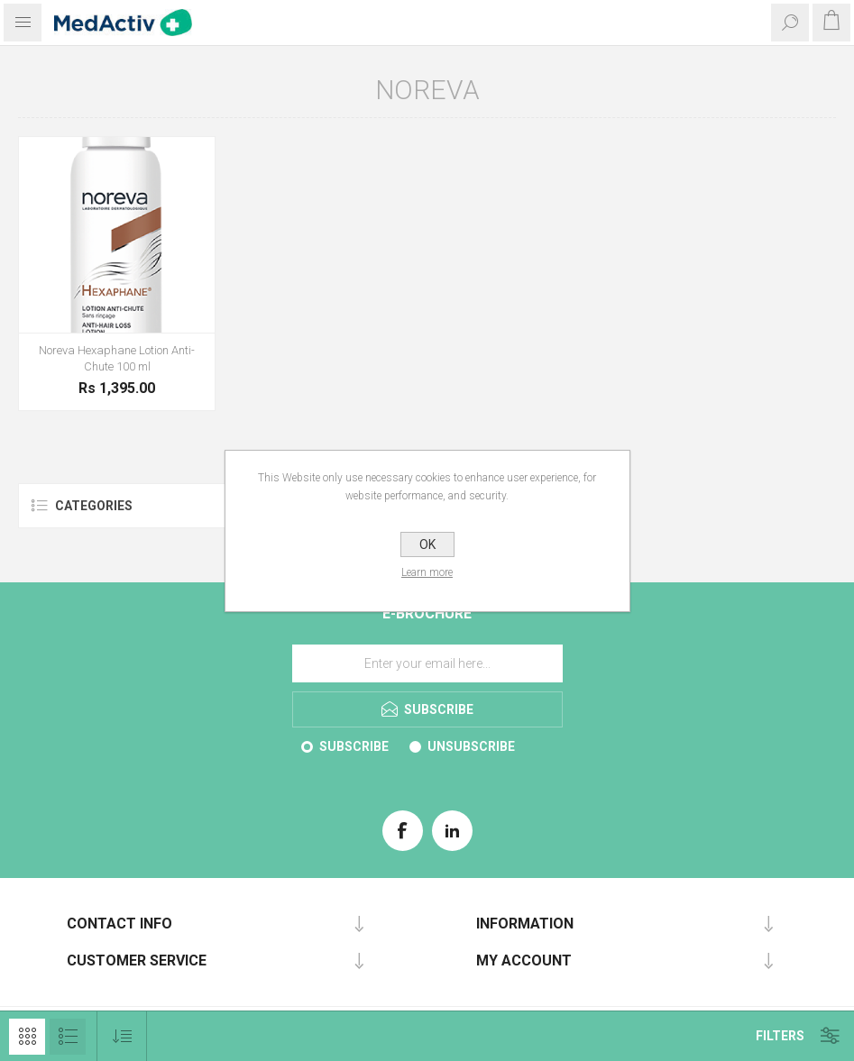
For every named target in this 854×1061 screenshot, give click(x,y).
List (68, 1037)
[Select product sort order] (122, 1036)
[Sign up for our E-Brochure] (427, 663)
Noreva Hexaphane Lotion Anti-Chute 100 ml (117, 358)
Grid (27, 1037)
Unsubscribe (471, 746)
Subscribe (354, 746)
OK (427, 544)
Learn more (427, 572)
